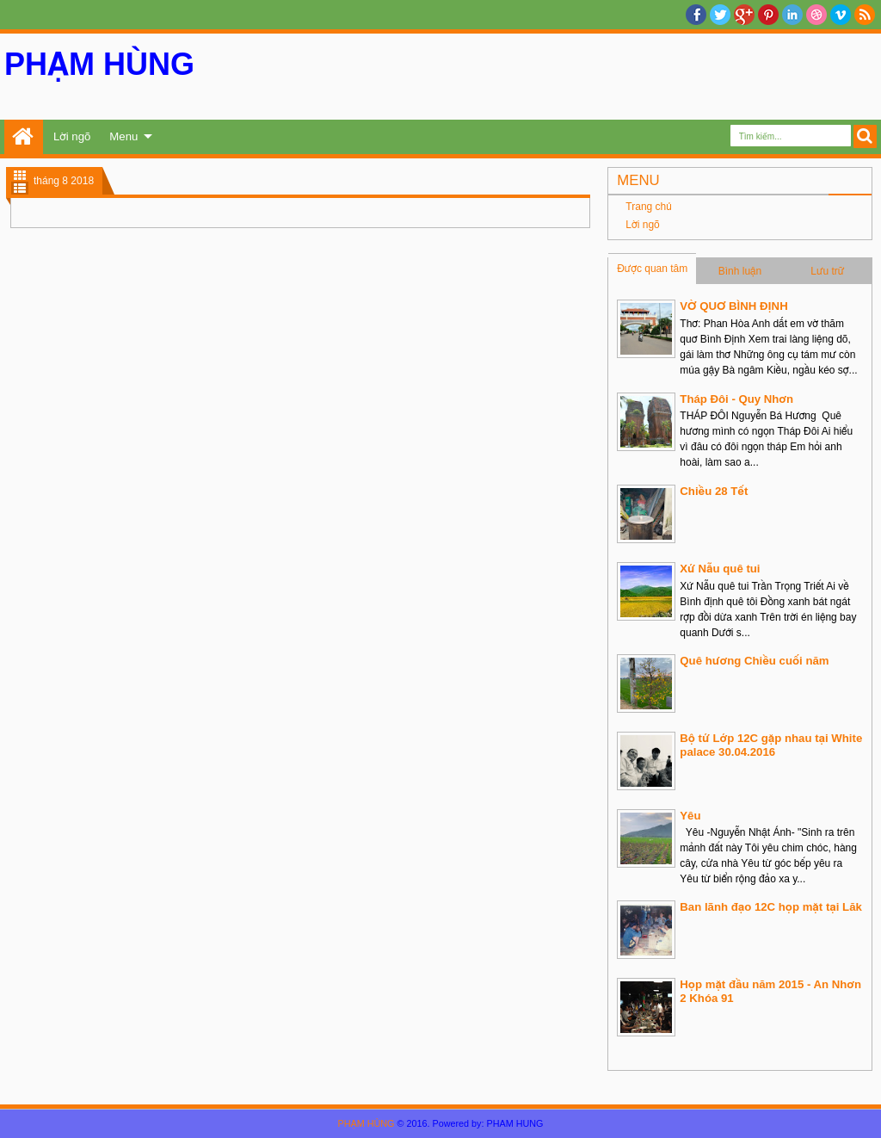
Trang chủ (23, 137)
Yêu (690, 815)
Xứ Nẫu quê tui (720, 568)
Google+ (744, 14)
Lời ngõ (71, 136)
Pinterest (768, 14)
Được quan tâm (652, 269)
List (19, 188)
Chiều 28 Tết (714, 491)
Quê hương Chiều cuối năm (754, 660)
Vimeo (840, 14)
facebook (696, 14)
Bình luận (740, 271)
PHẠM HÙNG (99, 64)
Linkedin (792, 14)
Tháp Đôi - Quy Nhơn (736, 399)
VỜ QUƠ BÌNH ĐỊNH (733, 306)
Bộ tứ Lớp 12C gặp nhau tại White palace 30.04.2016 (771, 745)
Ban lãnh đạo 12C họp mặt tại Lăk (770, 906)
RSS (864, 14)
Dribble (816, 14)
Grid (19, 175)
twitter (720, 14)
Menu (123, 136)
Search (865, 136)
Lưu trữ (827, 271)
